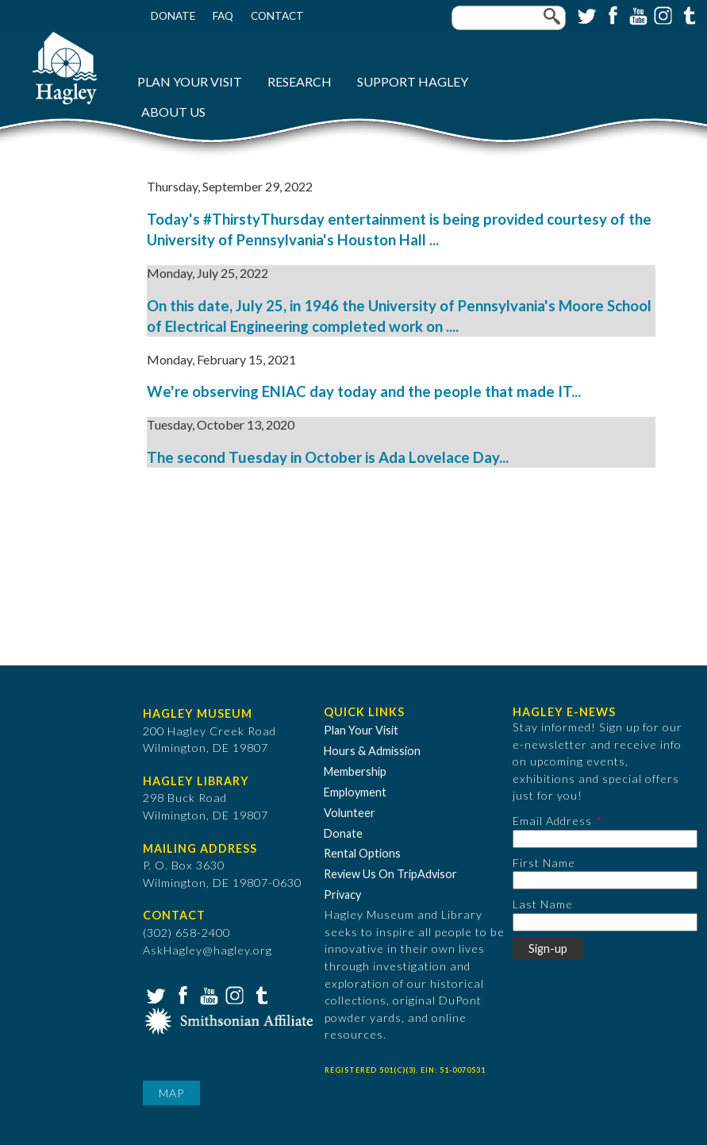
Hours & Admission (372, 751)
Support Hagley (412, 81)
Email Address (552, 820)
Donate (173, 16)
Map (171, 1093)
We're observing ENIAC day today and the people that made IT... (364, 391)
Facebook (611, 14)
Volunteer (349, 812)
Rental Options (362, 853)
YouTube (636, 14)
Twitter (585, 14)
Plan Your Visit (189, 81)
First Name (544, 862)
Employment (355, 792)
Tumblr (687, 14)
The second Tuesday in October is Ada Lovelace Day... (328, 457)
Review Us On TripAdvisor (390, 874)
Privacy (342, 894)
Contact (277, 16)
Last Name (543, 904)
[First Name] (605, 880)
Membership (355, 771)
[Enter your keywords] (508, 18)
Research (299, 81)
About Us (173, 112)
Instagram (662, 14)
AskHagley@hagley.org (207, 950)
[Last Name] (605, 922)
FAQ (223, 16)
